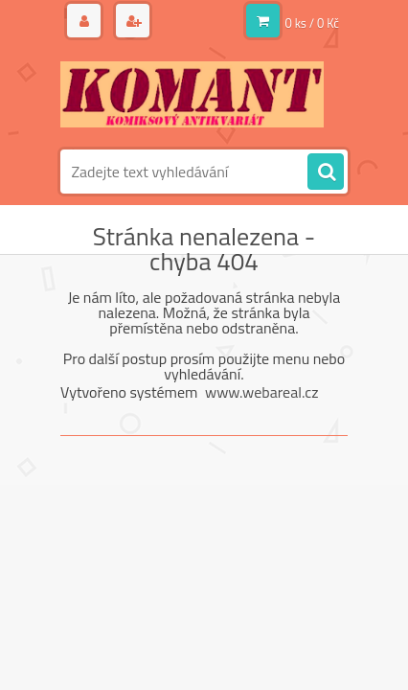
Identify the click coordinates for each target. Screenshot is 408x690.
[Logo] (192, 94)
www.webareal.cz (262, 391)
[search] (325, 172)
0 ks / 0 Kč (312, 23)
